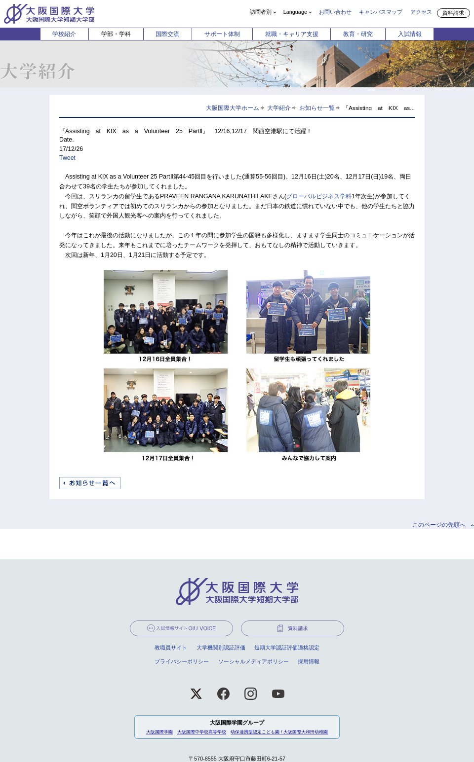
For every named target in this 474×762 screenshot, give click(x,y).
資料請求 (453, 13)
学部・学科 (116, 34)
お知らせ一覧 (317, 108)
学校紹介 (64, 34)
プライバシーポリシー (182, 661)
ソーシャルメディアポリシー (253, 661)
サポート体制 (222, 34)
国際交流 (167, 34)
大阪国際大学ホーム (232, 108)
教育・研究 (358, 34)
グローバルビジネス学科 (319, 196)
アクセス (421, 12)
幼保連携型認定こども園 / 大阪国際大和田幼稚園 (279, 731)
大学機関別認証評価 (221, 648)
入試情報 (410, 34)
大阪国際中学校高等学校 (201, 731)
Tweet (67, 157)
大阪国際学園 (159, 731)
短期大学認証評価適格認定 (286, 648)
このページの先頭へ (439, 524)
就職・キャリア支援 (291, 34)
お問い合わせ (335, 12)
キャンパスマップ (380, 12)
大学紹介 (279, 108)
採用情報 (308, 661)
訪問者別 (261, 12)
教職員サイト (171, 648)
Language (295, 12)
